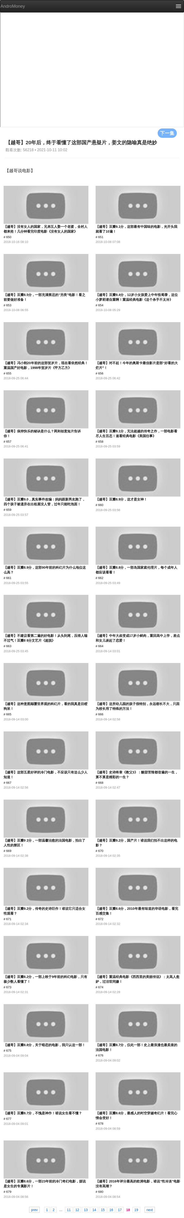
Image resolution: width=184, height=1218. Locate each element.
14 (94, 1210)
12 (77, 1210)
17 (120, 1210)
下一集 (167, 133)
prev (34, 1210)
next (150, 1210)
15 (103, 1210)
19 (136, 1210)
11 (69, 1210)
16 (111, 1210)
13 (86, 1210)
